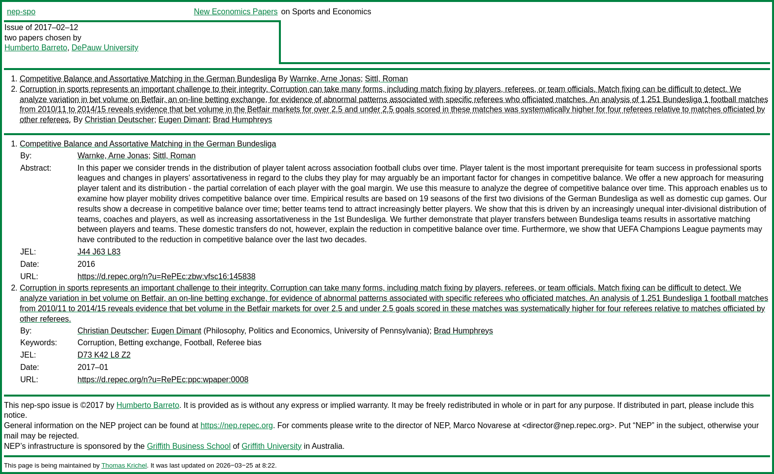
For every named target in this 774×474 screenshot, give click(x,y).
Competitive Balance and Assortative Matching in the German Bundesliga (148, 78)
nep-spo (21, 11)
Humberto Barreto (35, 47)
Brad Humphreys (242, 119)
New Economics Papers (236, 11)
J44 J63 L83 (98, 252)
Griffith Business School (189, 446)
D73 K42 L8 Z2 (104, 355)
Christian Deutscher (120, 119)
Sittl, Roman (386, 78)
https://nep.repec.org (236, 425)
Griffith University (271, 446)
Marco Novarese (482, 425)
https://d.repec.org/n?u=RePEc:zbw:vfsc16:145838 (166, 276)
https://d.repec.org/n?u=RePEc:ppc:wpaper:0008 (162, 379)
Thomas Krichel (124, 465)
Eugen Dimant (183, 119)
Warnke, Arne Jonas (325, 78)
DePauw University (105, 47)
